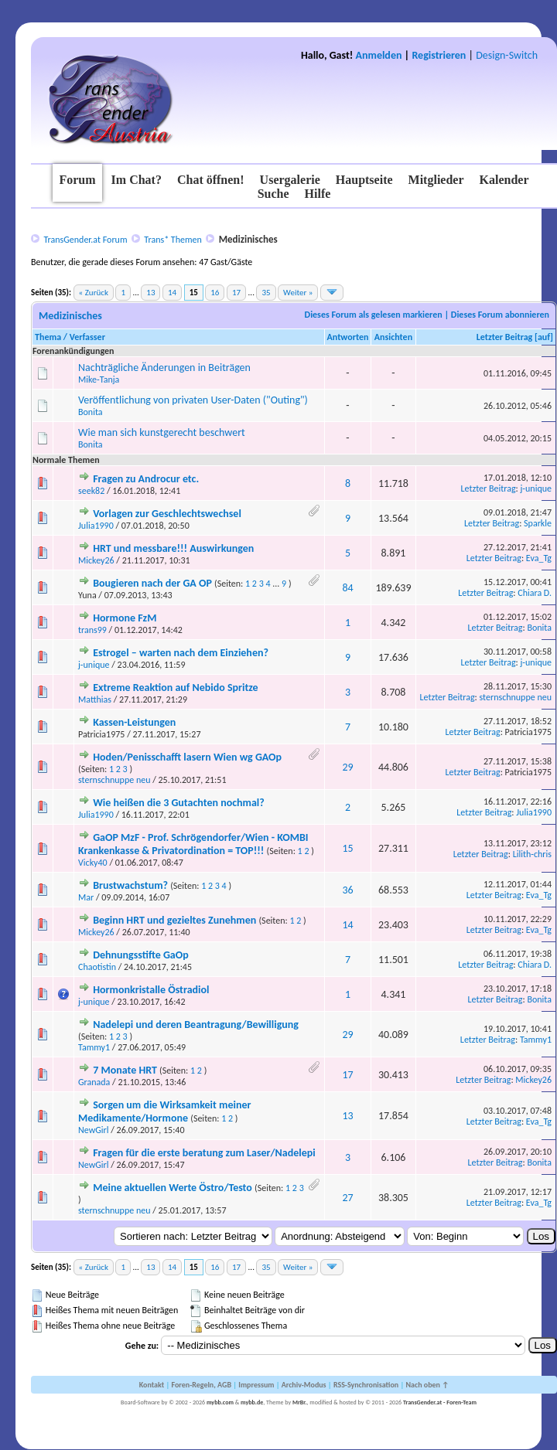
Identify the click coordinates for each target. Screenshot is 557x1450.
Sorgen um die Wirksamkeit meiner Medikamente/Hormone (164, 1111)
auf (544, 337)
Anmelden (379, 55)
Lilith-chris (532, 854)
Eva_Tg (539, 558)
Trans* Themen (172, 239)
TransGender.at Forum (85, 239)
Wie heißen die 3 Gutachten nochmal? (179, 802)
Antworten (348, 337)
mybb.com (220, 1402)
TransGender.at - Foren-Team (440, 1402)
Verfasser (87, 337)
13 (150, 293)
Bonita (90, 412)
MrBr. (299, 1402)
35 (265, 293)
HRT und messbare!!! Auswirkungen (173, 548)
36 (347, 890)
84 (347, 587)
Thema (48, 337)
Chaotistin (97, 967)
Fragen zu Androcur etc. (146, 478)
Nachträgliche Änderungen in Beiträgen (164, 367)
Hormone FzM (124, 618)
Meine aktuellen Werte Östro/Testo (172, 1187)
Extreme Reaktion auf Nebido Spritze (175, 687)
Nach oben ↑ (427, 1385)
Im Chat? (136, 179)
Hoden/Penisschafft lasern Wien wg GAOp (187, 757)
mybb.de (252, 1402)
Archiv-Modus (304, 1385)
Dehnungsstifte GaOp (141, 955)
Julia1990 (96, 525)
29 (347, 767)
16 (214, 293)
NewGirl (93, 1130)
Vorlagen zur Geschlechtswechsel (167, 513)
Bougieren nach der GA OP (152, 583)
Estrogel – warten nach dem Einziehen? (180, 652)
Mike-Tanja (98, 379)
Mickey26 (96, 560)
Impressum (256, 1385)
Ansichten (393, 337)
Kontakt (151, 1385)
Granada (94, 1082)
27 (347, 1197)
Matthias (94, 699)
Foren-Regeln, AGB (201, 1385)
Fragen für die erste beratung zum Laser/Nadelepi (204, 1152)
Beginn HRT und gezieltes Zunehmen (174, 920)
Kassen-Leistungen (134, 722)
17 (236, 293)
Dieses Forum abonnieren (500, 314)
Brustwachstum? (130, 885)
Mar (86, 897)
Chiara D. (535, 592)
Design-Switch (507, 55)
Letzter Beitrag (505, 337)
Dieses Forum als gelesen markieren (374, 314)
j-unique (536, 488)
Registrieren (439, 55)
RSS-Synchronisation (365, 1385)
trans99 (92, 630)
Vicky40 (93, 862)
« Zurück (93, 293)
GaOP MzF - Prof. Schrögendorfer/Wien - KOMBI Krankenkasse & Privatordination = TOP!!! (193, 844)
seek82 (91, 490)
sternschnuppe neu (516, 697)
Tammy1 (94, 1047)
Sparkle (538, 523)
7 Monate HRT (125, 1070)
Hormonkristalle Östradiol (151, 989)
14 (172, 293)
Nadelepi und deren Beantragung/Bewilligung (196, 1024)
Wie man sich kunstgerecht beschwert (161, 432)
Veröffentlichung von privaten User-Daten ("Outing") (193, 400)
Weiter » (298, 293)
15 (347, 848)
